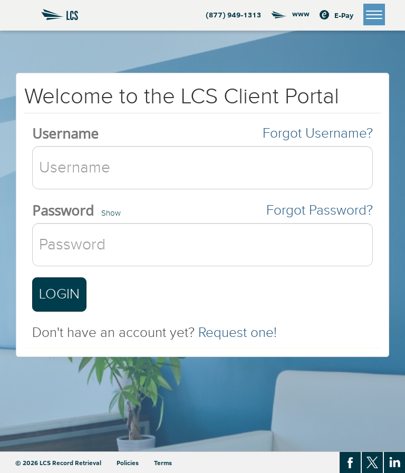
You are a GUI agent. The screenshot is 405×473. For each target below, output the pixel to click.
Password (63, 210)
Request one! (237, 333)
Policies (128, 462)
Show (111, 213)
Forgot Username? (318, 133)
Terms (163, 462)
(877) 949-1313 (233, 14)
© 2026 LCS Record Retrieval (58, 462)
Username (65, 133)
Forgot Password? (319, 210)
